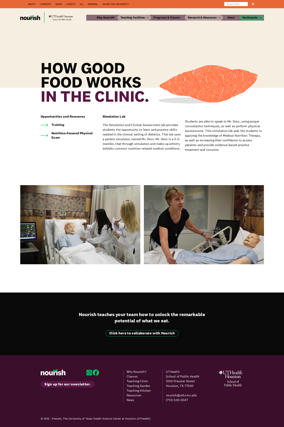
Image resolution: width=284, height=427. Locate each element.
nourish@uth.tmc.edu (181, 395)
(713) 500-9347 (177, 400)
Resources (134, 395)
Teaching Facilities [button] (132, 17)
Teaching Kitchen (139, 391)
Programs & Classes (166, 17)
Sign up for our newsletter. (67, 384)
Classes (132, 376)
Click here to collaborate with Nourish (142, 333)
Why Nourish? (106, 17)
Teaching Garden (138, 386)
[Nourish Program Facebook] (96, 374)
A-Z (81, 4)
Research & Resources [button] (202, 17)
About (32, 4)
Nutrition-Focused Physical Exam (72, 135)
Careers (45, 4)
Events (70, 4)
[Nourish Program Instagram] (89, 374)
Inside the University (116, 4)
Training (57, 125)
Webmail (93, 4)
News (58, 4)
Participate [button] (250, 17)
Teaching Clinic (137, 381)
